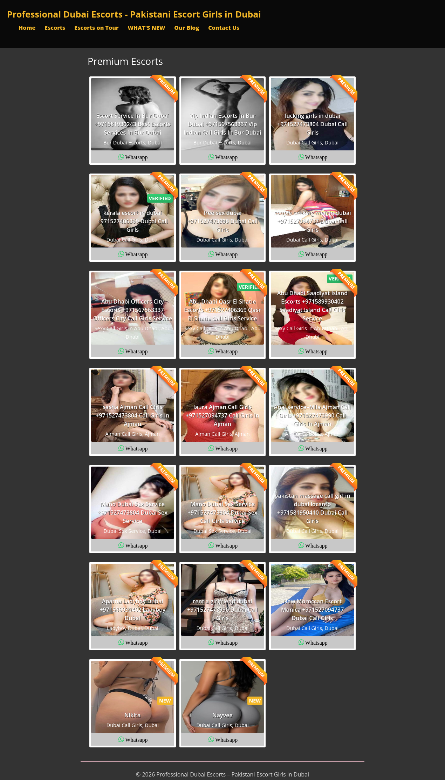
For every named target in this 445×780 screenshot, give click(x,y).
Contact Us (223, 28)
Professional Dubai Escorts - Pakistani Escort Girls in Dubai (134, 14)
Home (27, 28)
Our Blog (186, 28)
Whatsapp (136, 157)
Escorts (54, 28)
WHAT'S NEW (146, 28)
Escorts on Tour (96, 28)
